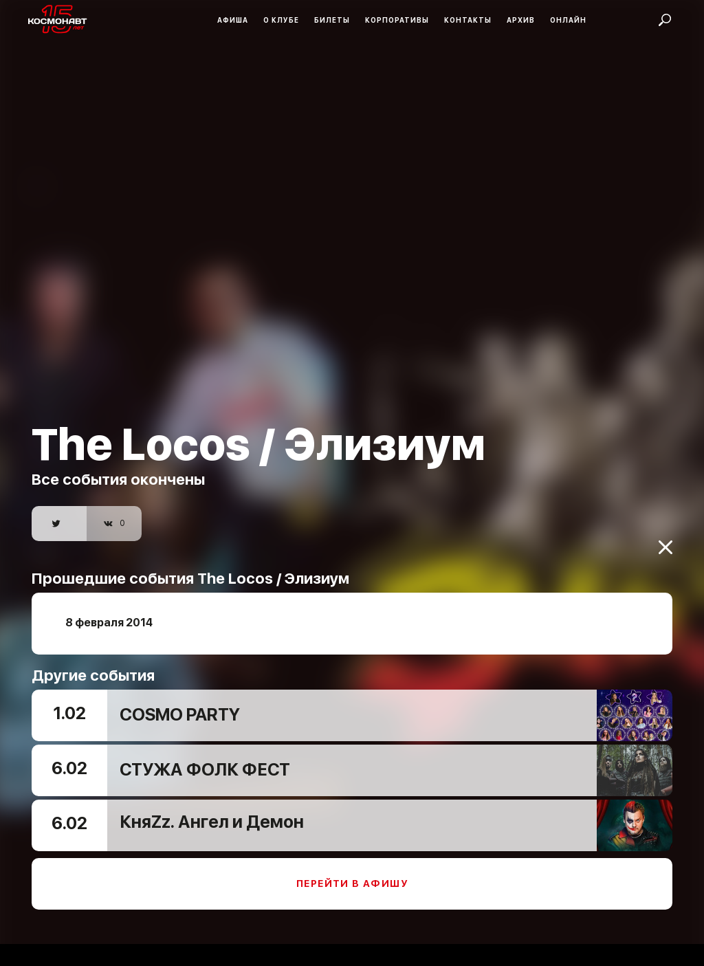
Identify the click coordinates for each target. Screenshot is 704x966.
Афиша (232, 20)
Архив (521, 20)
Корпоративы (397, 20)
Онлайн (568, 20)
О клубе (281, 20)
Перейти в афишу (352, 874)
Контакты (468, 20)
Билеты (332, 20)
